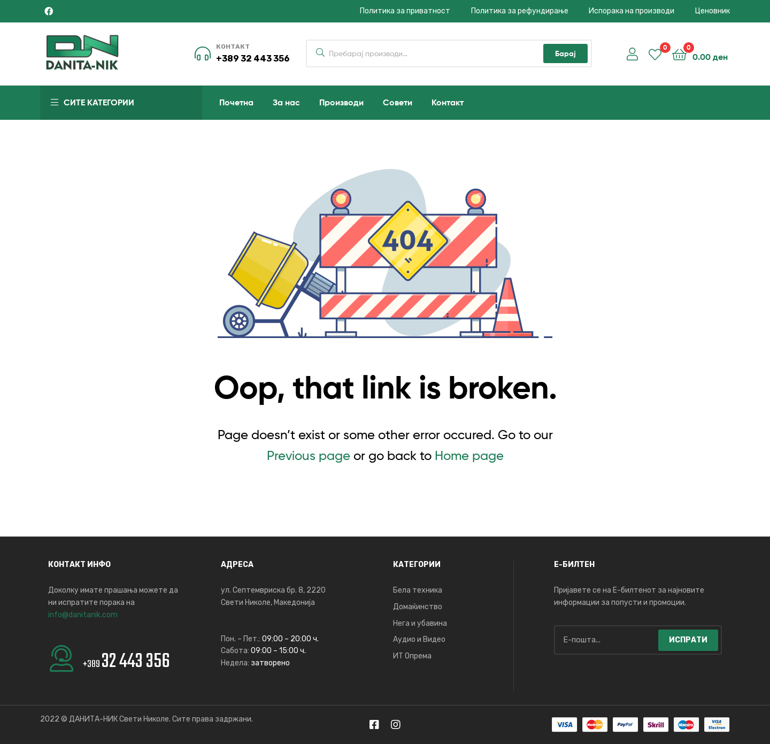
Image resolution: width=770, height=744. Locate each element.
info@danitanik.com (83, 614)
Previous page (308, 455)
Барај (565, 53)
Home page (469, 455)
